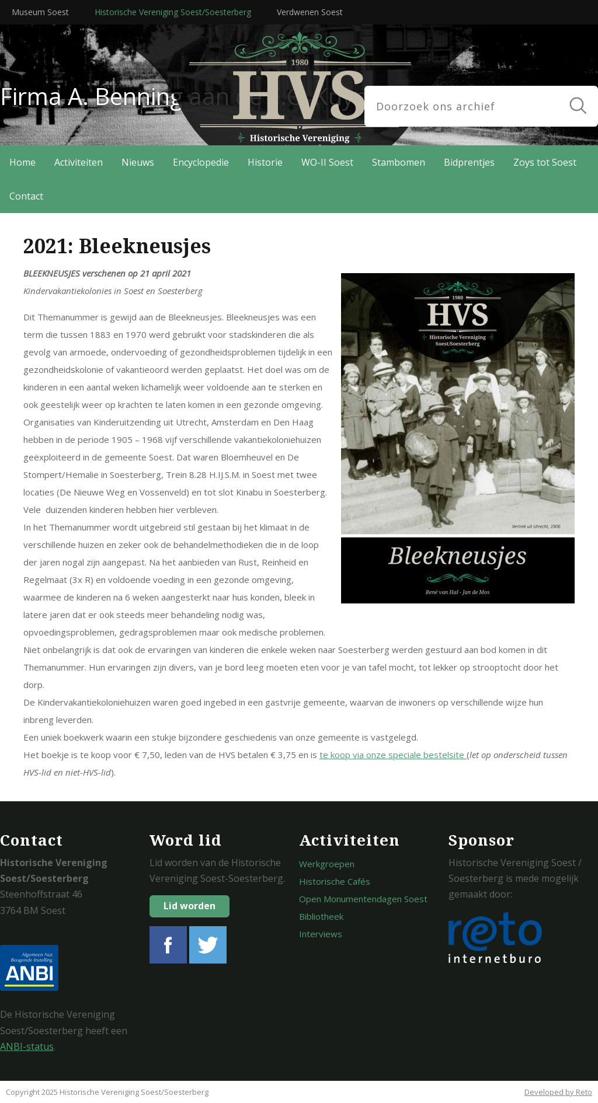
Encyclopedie (201, 162)
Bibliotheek (321, 916)
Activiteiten (78, 162)
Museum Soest (40, 12)
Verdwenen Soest (310, 12)
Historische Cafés (334, 881)
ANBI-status (27, 1046)
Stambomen (398, 162)
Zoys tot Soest (544, 162)
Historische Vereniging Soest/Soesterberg (173, 12)
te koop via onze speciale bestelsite (393, 754)
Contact (26, 196)
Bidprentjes (469, 162)
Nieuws (137, 162)
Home (22, 162)
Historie (265, 162)
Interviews (320, 934)
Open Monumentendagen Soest (363, 899)
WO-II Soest (327, 162)
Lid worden (189, 905)
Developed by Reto (558, 1092)
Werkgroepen (326, 864)
